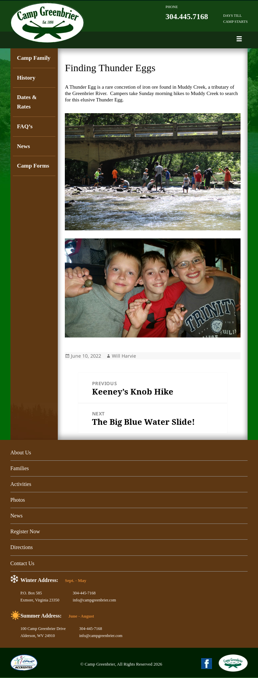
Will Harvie (124, 356)
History (26, 78)
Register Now (25, 532)
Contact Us (22, 564)
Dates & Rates (27, 102)
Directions (21, 548)
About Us (20, 452)
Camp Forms (33, 166)
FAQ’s (24, 127)
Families (19, 468)
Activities (20, 484)
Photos (17, 500)
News (23, 146)
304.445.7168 (187, 16)
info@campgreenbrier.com (94, 600)
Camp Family (33, 58)
